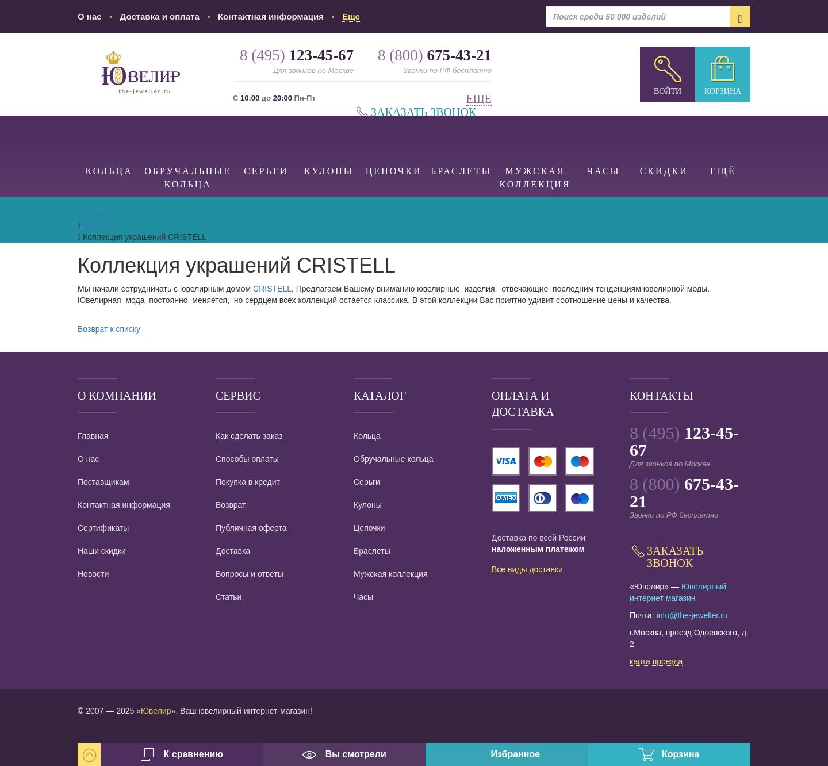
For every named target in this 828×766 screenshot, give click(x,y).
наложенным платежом (538, 549)
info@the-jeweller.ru (692, 615)
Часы (603, 146)
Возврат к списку (109, 329)
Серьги (266, 146)
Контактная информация (271, 16)
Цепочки (394, 146)
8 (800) (684, 492)
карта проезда (656, 662)
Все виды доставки (527, 570)
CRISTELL (272, 288)
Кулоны (329, 146)
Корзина (722, 91)
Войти (667, 91)
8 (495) (684, 441)
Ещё (723, 146)
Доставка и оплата (160, 16)
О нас (90, 16)
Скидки (664, 146)
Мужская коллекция (535, 152)
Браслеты (461, 146)
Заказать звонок (423, 112)
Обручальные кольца (187, 152)
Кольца (109, 146)
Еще (479, 99)
